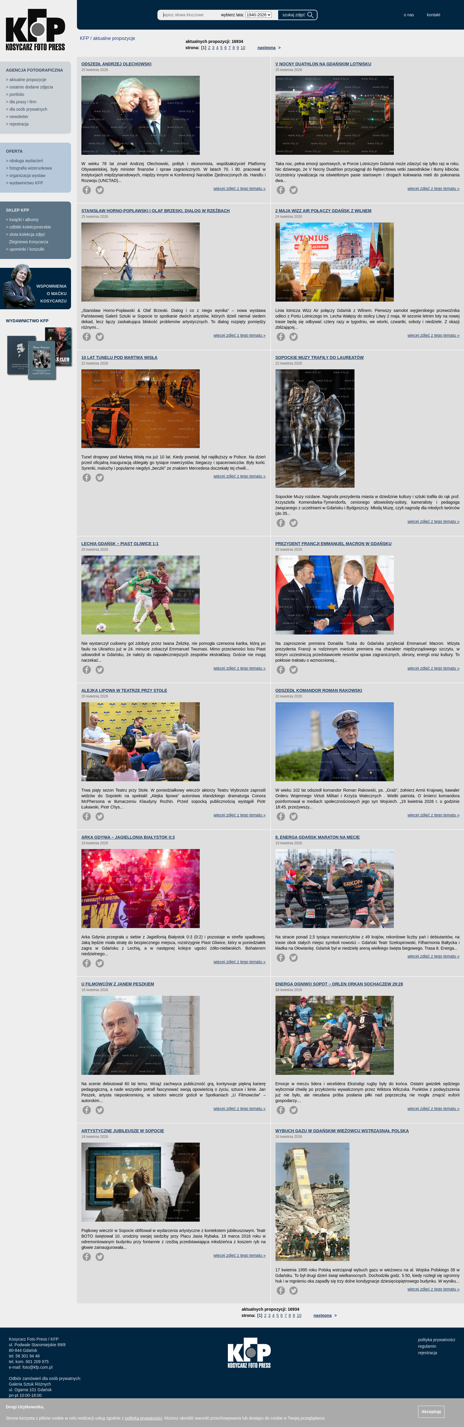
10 (243, 47)
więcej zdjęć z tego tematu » (240, 188)
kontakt (433, 14)
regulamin (427, 1346)
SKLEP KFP (17, 210)
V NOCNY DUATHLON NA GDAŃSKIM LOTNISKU (323, 64)
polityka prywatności (436, 1339)
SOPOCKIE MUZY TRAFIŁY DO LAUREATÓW (320, 357)
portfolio (16, 94)
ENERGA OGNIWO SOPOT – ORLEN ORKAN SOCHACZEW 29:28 (339, 984)
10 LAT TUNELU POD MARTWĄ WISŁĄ (119, 357)
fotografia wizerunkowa (30, 168)
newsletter (18, 116)
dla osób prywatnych (28, 109)
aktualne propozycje (27, 79)
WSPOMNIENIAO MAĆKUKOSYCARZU (51, 293)
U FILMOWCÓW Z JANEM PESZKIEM (117, 984)
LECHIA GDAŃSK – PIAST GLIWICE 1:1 (120, 543)
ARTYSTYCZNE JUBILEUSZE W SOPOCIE (122, 1130)
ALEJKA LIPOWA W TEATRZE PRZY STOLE (124, 690)
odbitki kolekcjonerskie (30, 227)
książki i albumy (23, 219)
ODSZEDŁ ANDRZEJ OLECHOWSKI (116, 64)
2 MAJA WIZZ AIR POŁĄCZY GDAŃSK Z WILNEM (324, 210)
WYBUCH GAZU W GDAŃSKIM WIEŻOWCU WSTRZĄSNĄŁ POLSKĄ (342, 1130)
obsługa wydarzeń (26, 160)
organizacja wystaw (27, 175)
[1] (203, 47)
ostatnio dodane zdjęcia (31, 87)
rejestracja (19, 124)
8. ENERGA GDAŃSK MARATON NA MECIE (318, 837)
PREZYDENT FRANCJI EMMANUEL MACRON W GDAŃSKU (334, 543)
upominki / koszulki (26, 249)
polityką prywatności (143, 1418)
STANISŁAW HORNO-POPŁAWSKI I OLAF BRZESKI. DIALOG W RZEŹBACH (155, 210)
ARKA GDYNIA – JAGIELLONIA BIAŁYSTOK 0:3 (128, 837)
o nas (409, 14)
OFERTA (14, 151)
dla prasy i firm (22, 101)
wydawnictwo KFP (26, 183)
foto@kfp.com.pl (37, 1367)
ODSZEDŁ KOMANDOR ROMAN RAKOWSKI (319, 690)
